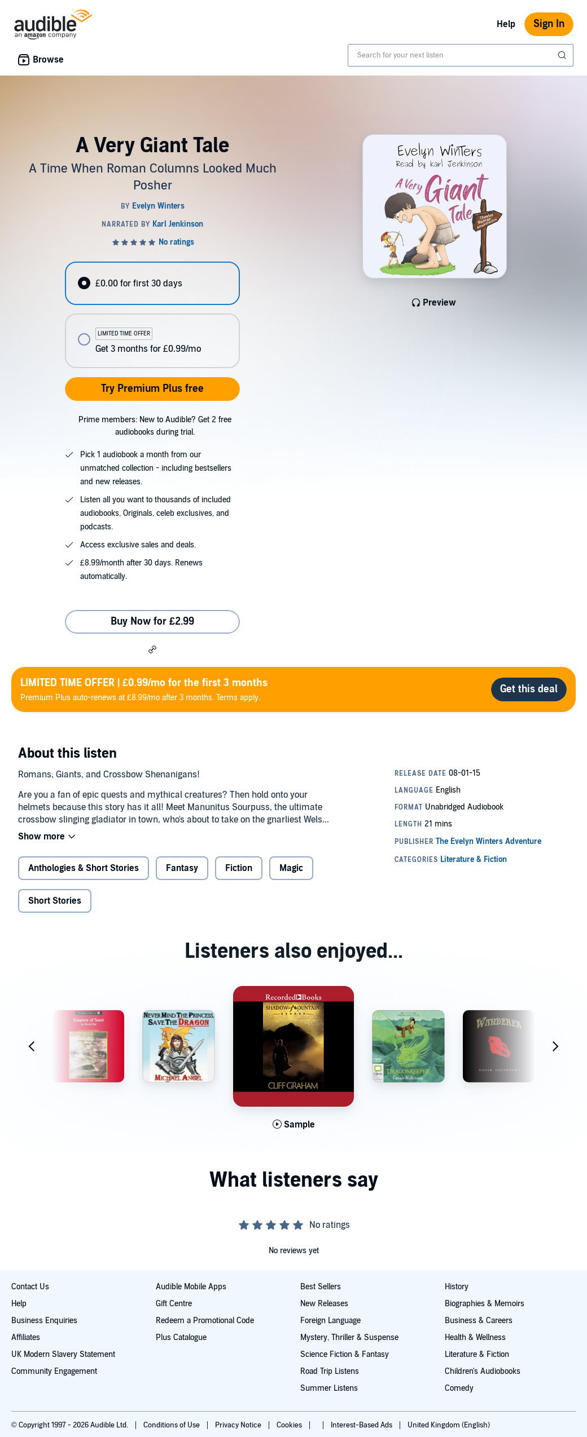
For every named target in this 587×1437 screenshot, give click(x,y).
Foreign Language (330, 1320)
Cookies (290, 1425)
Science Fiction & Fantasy (344, 1354)
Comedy (459, 1388)
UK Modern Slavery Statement (63, 1354)
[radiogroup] (152, 315)
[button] (152, 649)
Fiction (238, 868)
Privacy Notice (239, 1425)
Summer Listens (329, 1388)
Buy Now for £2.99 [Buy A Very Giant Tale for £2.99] (152, 621)
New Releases (324, 1303)
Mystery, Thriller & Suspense (349, 1337)
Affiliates (25, 1337)
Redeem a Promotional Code (205, 1320)
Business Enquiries (44, 1320)
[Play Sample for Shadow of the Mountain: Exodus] (294, 1124)
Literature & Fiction (477, 1354)
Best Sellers (320, 1287)
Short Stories (54, 901)
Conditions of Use (172, 1425)
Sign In (548, 24)
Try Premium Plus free (152, 389)
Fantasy (182, 868)
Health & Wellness (475, 1337)
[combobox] (460, 55)
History (456, 1287)
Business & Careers (478, 1320)
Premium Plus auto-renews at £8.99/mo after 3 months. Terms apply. (144, 689)
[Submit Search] (563, 55)
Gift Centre (174, 1303)
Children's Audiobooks (482, 1371)
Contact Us (30, 1287)
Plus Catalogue (181, 1337)
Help (506, 24)
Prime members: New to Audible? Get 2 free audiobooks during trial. (154, 426)
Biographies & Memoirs (484, 1303)
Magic (291, 868)
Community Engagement (54, 1371)
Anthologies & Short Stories (83, 868)
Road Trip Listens (329, 1371)
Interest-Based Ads (362, 1425)
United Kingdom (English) (449, 1425)
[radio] (152, 283)
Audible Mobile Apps (191, 1287)
